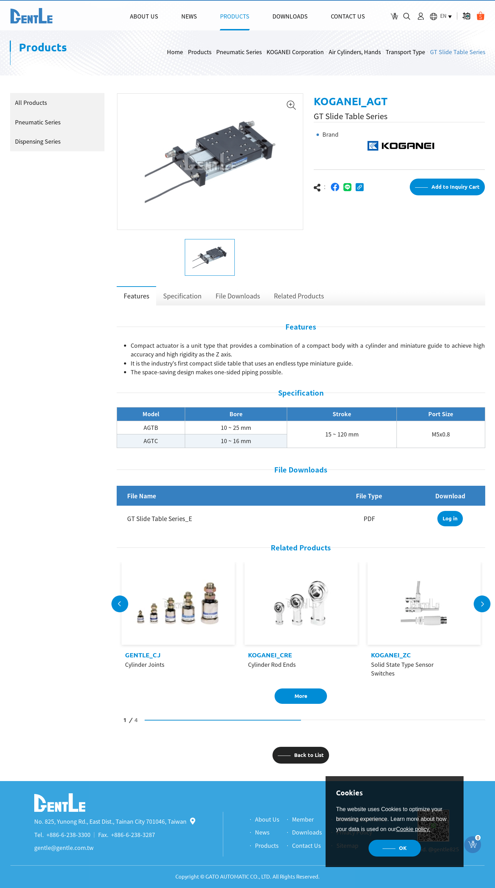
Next (482, 608)
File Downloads (238, 300)
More (300, 700)
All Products (29, 102)
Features (136, 300)
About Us (267, 819)
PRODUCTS (234, 16)
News (262, 832)
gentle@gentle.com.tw (64, 847)
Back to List (309, 760)
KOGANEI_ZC (391, 659)
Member (303, 819)
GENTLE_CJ (143, 659)
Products (199, 52)
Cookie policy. (413, 829)
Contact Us (306, 845)
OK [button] (403, 848)
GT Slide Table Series (457, 52)
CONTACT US (348, 16)
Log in (450, 523)
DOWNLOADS (290, 16)
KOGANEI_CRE (270, 659)
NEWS (189, 16)
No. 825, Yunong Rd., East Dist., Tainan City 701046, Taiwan (114, 821)
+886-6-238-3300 (68, 834)
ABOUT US (144, 16)
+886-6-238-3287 (133, 834)
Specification (182, 300)
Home (175, 52)
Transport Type (405, 52)
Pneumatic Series (239, 52)
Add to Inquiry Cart (455, 191)
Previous (119, 608)
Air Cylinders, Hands (355, 52)
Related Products (299, 300)
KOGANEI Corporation (295, 52)
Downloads (307, 832)
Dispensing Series (36, 141)
